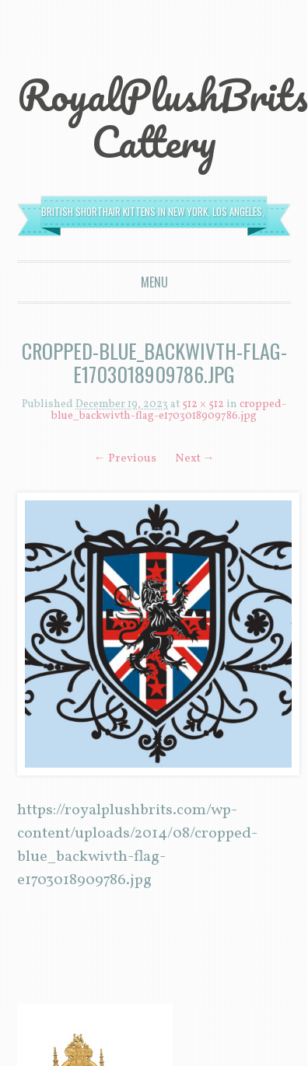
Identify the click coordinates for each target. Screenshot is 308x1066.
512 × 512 (203, 404)
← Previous (125, 459)
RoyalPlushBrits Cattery (162, 118)
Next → (195, 459)
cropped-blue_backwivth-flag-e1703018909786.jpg (168, 410)
